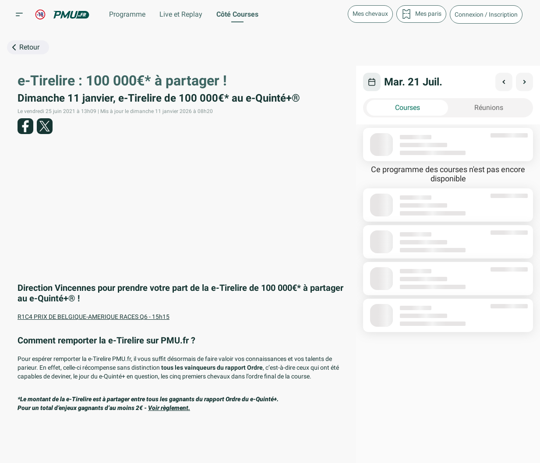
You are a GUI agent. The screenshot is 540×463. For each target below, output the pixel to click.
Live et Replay (180, 14)
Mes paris (421, 14)
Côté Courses (237, 14)
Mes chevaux (370, 13)
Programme (127, 14)
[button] (486, 14)
